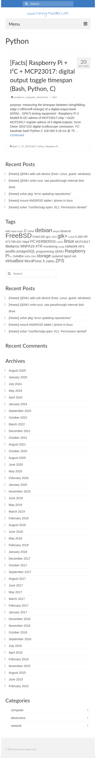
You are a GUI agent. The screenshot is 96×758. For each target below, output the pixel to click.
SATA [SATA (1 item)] (27, 256)
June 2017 (16, 585)
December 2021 (19, 431)
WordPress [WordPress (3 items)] (33, 261)
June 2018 (16, 531)
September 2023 (20, 411)
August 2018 (17, 525)
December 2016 (19, 619)
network (16, 725)
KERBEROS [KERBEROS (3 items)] (46, 241)
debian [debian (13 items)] (43, 230)
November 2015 (19, 666)
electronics (42, 97)
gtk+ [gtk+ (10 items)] (62, 236)
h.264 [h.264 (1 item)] (71, 237)
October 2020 (18, 451)
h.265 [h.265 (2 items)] (79, 236)
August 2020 (17, 458)
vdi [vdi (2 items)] (74, 256)
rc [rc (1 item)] (11, 256)
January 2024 (18, 404)
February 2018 (19, 545)
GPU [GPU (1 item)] (54, 237)
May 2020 (15, 471)
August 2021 (17, 444)
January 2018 (18, 552)
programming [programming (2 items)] (45, 251)
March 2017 (17, 599)
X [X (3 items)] (44, 261)
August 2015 (17, 672)
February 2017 (19, 605)
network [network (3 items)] (71, 246)
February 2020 (19, 478)
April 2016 (15, 652)
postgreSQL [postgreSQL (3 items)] (26, 251)
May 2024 (15, 390)
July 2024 (15, 384)
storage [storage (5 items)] (44, 255)
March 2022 (17, 424)
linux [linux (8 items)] (69, 241)
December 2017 (19, 558)
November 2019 (19, 491)
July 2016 (15, 646)
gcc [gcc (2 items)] (48, 236)
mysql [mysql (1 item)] (61, 246)
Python (40, 146)
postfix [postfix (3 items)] (10, 251)
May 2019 (15, 505)
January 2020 (18, 484)
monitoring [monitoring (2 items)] (50, 246)
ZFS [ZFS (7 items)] (59, 260)
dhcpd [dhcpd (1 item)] (56, 231)
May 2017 (15, 592)
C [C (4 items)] (25, 231)
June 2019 (16, 498)
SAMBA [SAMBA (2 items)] (18, 256)
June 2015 (16, 679)
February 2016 (19, 659)
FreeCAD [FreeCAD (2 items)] (39, 236)
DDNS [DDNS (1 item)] (31, 231)
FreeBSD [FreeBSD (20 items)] (18, 235)
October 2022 (18, 417)
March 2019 (17, 511)
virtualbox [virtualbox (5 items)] (14, 260)
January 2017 (18, 612)
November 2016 (19, 625)
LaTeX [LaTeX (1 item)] (60, 242)
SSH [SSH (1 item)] (33, 256)
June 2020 (16, 464)
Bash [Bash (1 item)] (14, 231)
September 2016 (20, 639)
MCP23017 (30, 146)
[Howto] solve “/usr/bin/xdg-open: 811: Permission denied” (48, 207)
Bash (14, 146)
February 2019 (19, 518)
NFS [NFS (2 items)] (81, 246)
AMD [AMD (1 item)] (8, 231)
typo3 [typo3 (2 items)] (67, 256)
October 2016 (18, 632)
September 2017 (20, 572)
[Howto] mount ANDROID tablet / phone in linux (41, 200)
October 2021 (18, 437)
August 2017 (17, 578)
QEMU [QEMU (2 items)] (59, 251)
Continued (17, 135)
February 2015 (19, 686)
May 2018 (15, 538)
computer (30, 97)
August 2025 (17, 370)
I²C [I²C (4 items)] (32, 241)
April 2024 (15, 397)
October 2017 (18, 565)
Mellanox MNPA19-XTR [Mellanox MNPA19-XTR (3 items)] (23, 246)
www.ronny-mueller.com (48, 14)
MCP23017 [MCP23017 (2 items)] (82, 241)
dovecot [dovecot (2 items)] (65, 231)
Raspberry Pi (51, 146)
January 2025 (18, 377)
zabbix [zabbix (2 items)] (50, 261)
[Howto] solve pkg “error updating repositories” (40, 194)
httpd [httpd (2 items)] (25, 241)
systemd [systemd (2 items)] (57, 256)
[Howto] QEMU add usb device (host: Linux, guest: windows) (50, 174)
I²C (22, 146)
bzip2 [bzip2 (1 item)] (20, 231)
